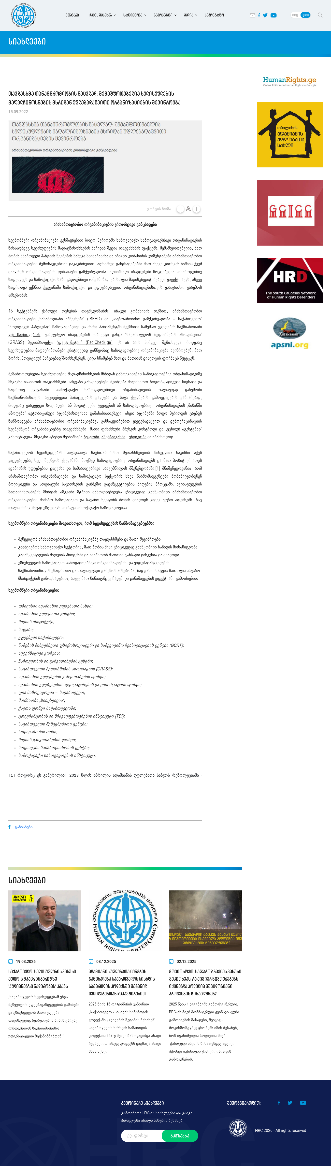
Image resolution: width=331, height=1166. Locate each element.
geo (305, 15)
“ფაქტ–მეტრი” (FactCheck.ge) (84, 343)
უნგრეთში (137, 437)
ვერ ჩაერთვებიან (24, 335)
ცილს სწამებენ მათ (104, 358)
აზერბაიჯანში (113, 437)
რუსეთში (91, 437)
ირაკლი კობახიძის (131, 256)
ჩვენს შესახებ (100, 15)
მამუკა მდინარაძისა (90, 256)
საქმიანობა (132, 15)
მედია (188, 15)
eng (295, 15)
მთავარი (72, 15)
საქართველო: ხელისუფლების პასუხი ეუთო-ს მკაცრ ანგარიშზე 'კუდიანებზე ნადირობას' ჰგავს (42, 979)
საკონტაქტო (214, 15)
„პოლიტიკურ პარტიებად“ (41, 358)
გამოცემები (163, 15)
